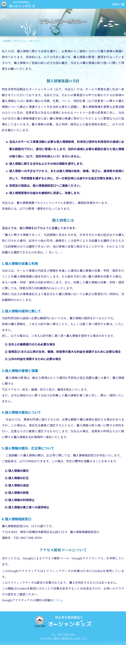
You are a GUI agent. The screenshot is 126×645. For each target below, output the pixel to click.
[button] (116, 4)
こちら (57, 600)
